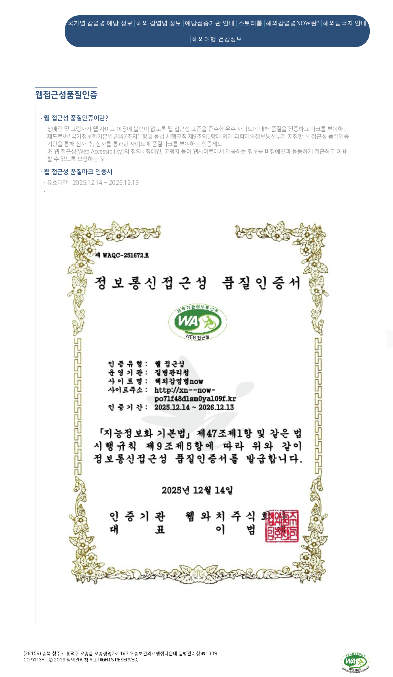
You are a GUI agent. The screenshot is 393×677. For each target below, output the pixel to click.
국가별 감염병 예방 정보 (100, 23)
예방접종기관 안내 (210, 23)
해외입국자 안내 (345, 23)
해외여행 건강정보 (217, 39)
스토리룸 (250, 23)
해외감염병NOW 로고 (43, 21)
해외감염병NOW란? (292, 23)
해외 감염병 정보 (159, 23)
